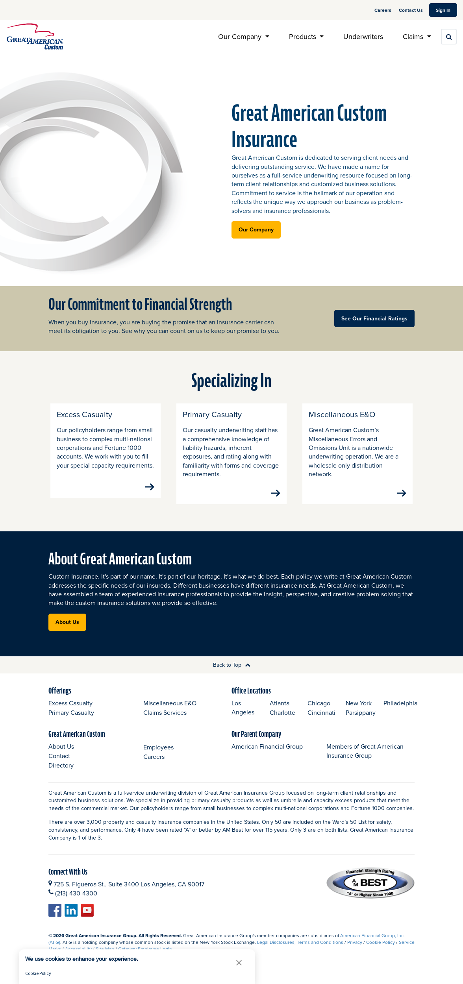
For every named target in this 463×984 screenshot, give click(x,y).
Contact (59, 764)
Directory (61, 774)
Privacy (354, 950)
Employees (158, 755)
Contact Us (411, 10)
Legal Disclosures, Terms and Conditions (300, 950)
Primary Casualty (71, 721)
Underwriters (363, 36)
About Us (67, 630)
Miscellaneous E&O (169, 712)
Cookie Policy (380, 950)
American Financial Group (267, 755)
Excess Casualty (70, 712)
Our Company (256, 229)
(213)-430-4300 (76, 901)
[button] (239, 962)
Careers (383, 10)
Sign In (446, 9)
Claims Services (165, 721)
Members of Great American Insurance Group (365, 759)
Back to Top (231, 673)
